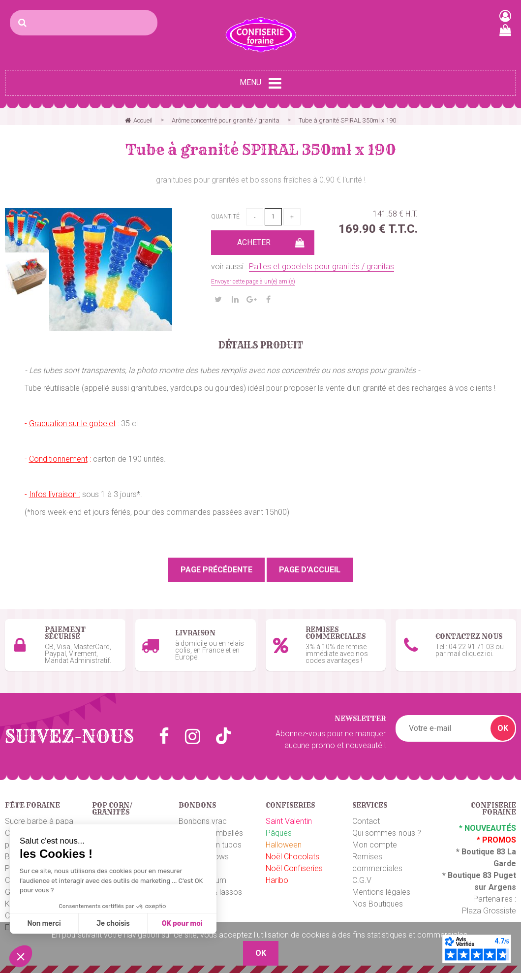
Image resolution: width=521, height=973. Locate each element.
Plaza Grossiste (489, 910)
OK (502, 728)
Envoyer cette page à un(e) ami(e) (253, 281)
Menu (260, 83)
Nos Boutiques (377, 904)
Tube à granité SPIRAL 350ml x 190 (260, 149)
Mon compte (374, 844)
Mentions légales (381, 892)
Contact (366, 821)
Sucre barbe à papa (39, 821)
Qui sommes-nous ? (386, 833)
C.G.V (361, 880)
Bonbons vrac (203, 821)
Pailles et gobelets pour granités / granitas (321, 266)
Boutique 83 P (473, 875)
